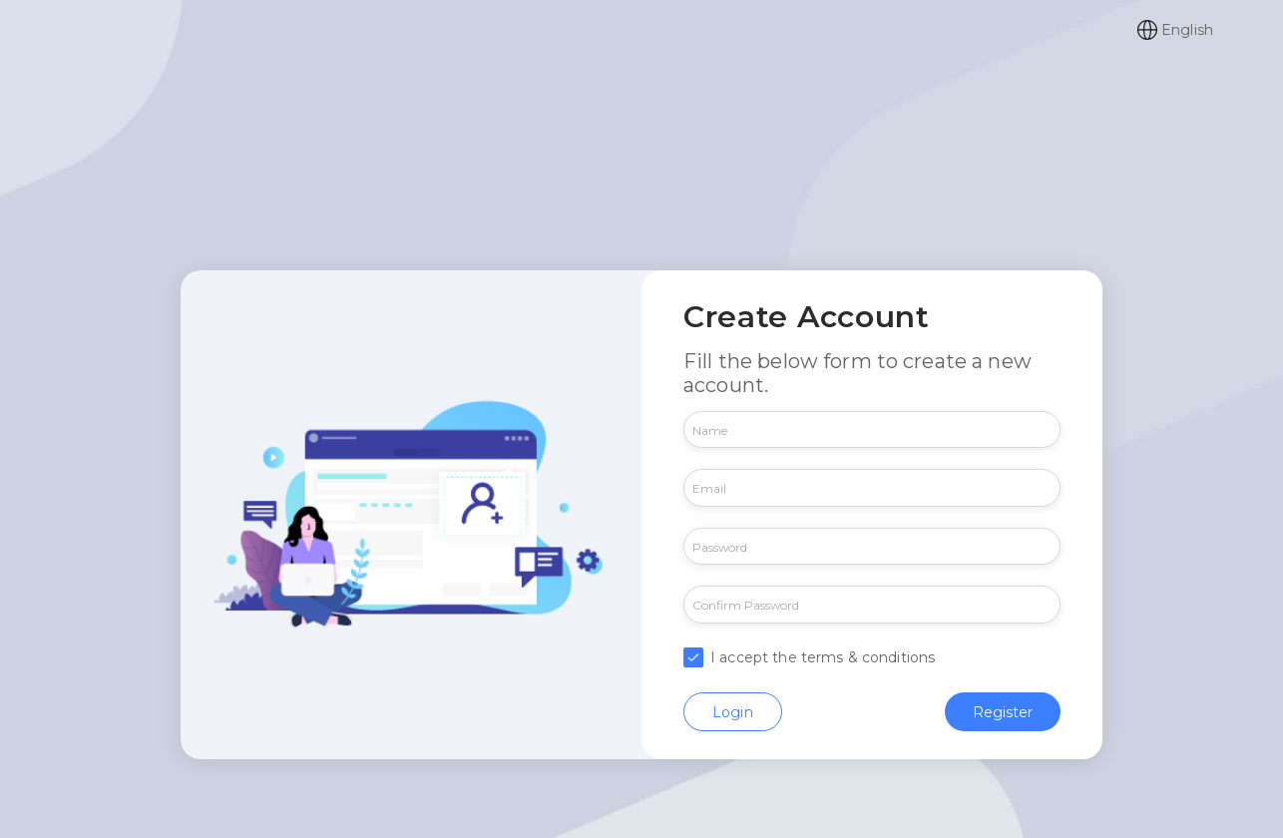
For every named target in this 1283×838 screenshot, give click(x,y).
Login (732, 710)
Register (1003, 710)
